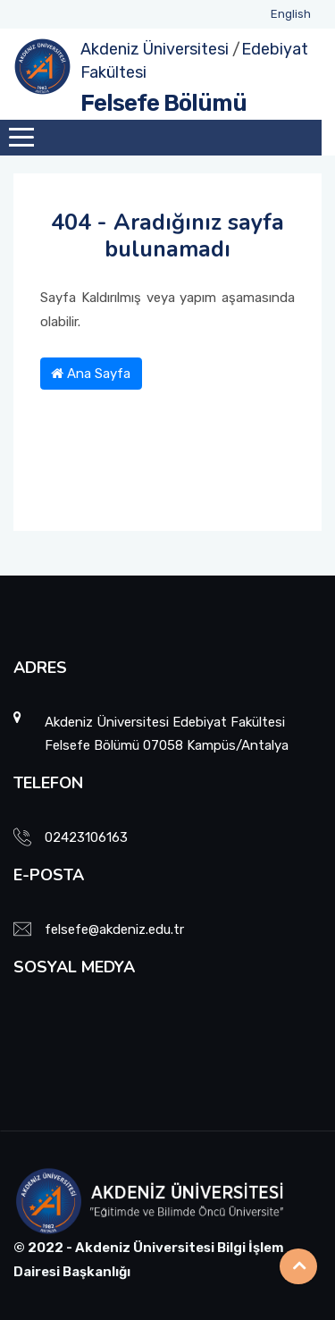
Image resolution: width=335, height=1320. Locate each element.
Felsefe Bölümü (163, 103)
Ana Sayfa (90, 374)
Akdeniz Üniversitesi (154, 49)
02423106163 (86, 837)
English (291, 14)
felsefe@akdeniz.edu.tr (114, 929)
